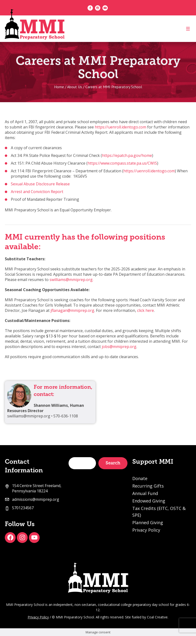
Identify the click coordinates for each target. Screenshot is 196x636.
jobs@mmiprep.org (119, 346)
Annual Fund (145, 493)
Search (113, 463)
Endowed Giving (148, 501)
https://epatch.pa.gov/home (127, 155)
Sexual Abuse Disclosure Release (40, 184)
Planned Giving (147, 522)
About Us (74, 86)
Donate (139, 478)
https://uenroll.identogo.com (120, 127)
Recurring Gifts (148, 486)
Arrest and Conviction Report (37, 191)
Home (59, 86)
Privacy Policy (146, 530)
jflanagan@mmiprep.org (72, 310)
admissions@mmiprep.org (35, 499)
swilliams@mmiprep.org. (71, 279)
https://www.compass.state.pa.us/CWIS (122, 163)
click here (145, 310)
